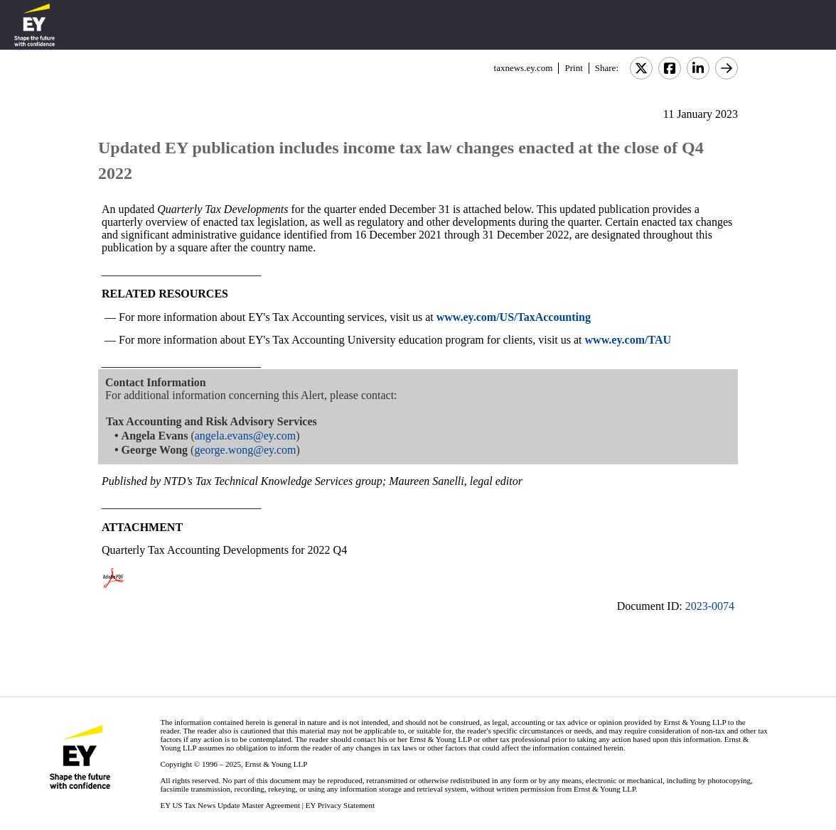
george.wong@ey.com (245, 450)
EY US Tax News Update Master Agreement (230, 805)
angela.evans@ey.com (245, 436)
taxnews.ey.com (523, 67)
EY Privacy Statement (340, 805)
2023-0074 (709, 606)
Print (573, 67)
